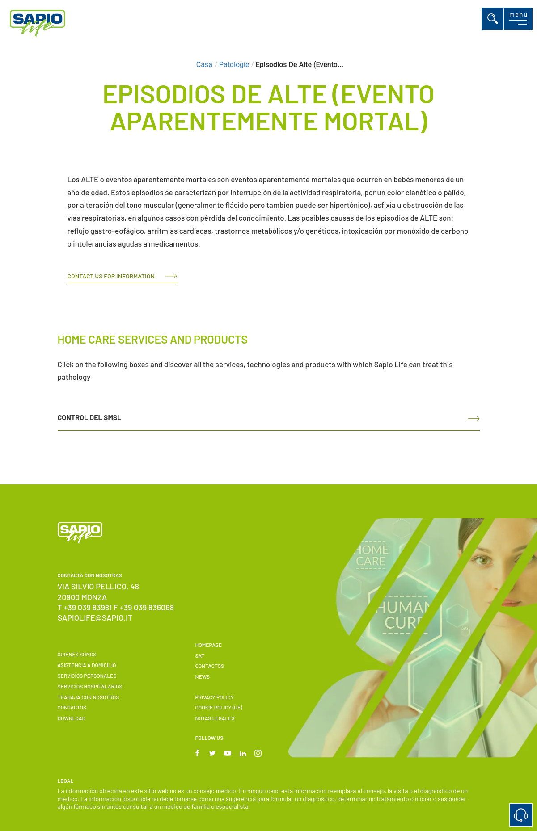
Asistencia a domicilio (87, 665)
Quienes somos (77, 654)
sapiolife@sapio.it (95, 617)
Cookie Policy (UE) (218, 707)
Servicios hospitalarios (90, 686)
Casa (204, 64)
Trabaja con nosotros (88, 697)
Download (71, 718)
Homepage (208, 645)
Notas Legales (214, 718)
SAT (199, 655)
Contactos (72, 707)
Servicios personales (87, 675)
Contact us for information (111, 276)
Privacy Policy (214, 697)
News (202, 676)
